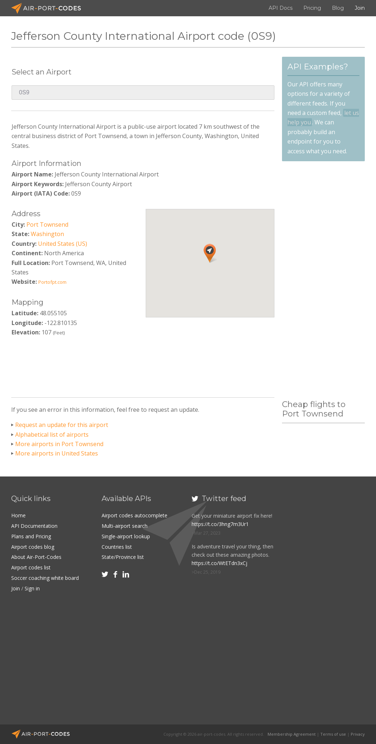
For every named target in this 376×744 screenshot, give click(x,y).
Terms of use (333, 734)
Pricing (312, 8)
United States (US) (62, 244)
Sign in (32, 586)
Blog (338, 8)
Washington (47, 234)
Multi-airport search (125, 525)
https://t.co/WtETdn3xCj (219, 563)
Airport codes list (31, 566)
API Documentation (34, 525)
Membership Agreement (292, 734)
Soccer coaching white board (45, 576)
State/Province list (123, 555)
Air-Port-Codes (49, 8)
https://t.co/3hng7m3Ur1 (220, 524)
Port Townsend (47, 224)
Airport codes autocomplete (134, 515)
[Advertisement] (143, 365)
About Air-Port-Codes (36, 555)
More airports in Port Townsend (59, 444)
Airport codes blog (32, 545)
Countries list (117, 545)
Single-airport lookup (126, 535)
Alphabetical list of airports (52, 435)
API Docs (280, 8)
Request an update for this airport (61, 425)
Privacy (358, 734)
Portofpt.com (52, 282)
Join (360, 8)
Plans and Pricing (31, 535)
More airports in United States (56, 453)
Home (18, 515)
